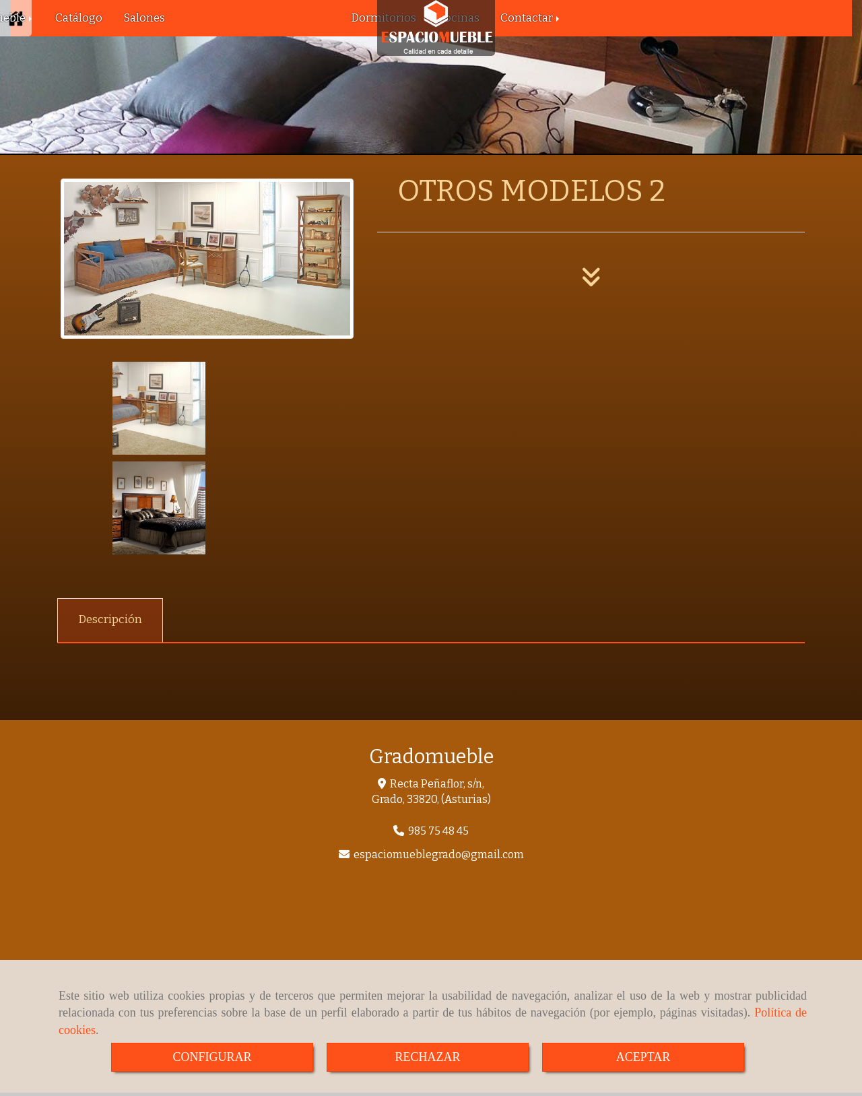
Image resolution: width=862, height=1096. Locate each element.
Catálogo (78, 18)
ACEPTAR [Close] (643, 1057)
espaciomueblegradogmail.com (439, 754)
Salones (144, 18)
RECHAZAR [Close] (427, 1057)
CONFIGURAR (211, 1057)
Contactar (531, 18)
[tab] (110, 520)
